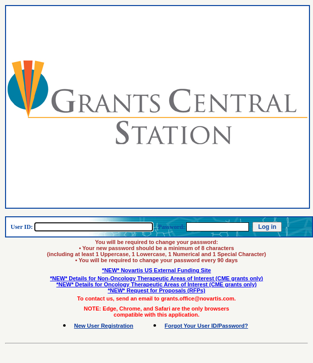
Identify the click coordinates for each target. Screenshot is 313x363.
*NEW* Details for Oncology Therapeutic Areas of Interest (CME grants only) (157, 284)
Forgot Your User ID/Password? (206, 326)
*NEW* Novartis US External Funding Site (156, 270)
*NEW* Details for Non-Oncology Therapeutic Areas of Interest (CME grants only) (156, 278)
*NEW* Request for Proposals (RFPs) (156, 290)
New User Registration (103, 326)
